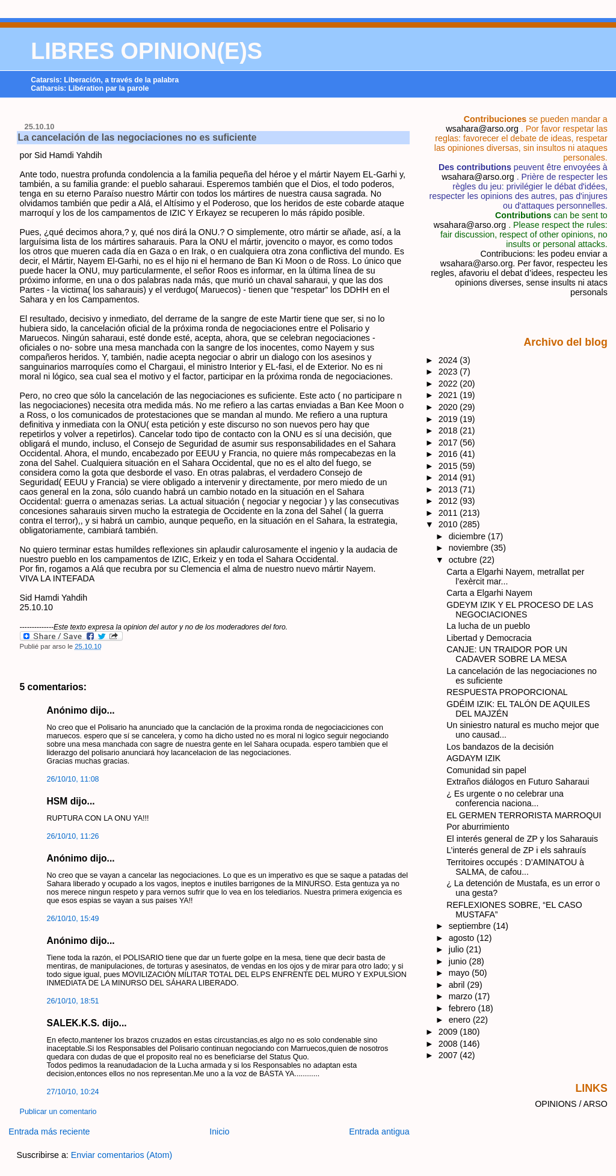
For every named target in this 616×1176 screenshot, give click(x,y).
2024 (449, 360)
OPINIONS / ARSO (571, 1104)
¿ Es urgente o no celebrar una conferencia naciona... (505, 798)
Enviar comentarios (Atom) (122, 1155)
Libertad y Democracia (488, 638)
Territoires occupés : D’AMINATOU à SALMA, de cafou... (515, 867)
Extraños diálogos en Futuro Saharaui (517, 781)
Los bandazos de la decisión (499, 747)
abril (458, 985)
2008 (449, 1044)
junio (459, 961)
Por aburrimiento (477, 826)
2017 (449, 442)
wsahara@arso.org (482, 128)
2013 (449, 489)
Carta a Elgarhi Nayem (489, 593)
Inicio (219, 1131)
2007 (449, 1055)
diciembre (468, 536)
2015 (449, 466)
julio (457, 949)
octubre (464, 560)
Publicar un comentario (58, 1111)
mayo (460, 973)
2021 (449, 395)
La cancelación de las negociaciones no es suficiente (137, 137)
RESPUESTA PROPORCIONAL (506, 692)
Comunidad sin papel (486, 770)
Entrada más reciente (49, 1131)
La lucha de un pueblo (488, 626)
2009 (449, 1032)
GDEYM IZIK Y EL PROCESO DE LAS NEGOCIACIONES (519, 609)
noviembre (470, 548)
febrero (463, 1008)
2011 (449, 513)
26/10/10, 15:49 (73, 918)
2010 (449, 524)
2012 (449, 501)
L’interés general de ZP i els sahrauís (516, 850)
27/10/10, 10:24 (73, 1092)
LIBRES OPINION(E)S (146, 51)
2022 (449, 383)
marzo (462, 996)
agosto (462, 938)
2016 (449, 454)
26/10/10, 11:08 (73, 779)
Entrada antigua (379, 1131)
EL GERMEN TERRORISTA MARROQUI (523, 815)
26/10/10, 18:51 (73, 1001)
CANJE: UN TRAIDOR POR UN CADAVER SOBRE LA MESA (506, 654)
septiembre (471, 926)
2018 (449, 430)
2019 (449, 419)
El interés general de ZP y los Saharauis (522, 839)
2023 (449, 371)
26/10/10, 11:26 (73, 836)
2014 (449, 477)
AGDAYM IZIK (473, 758)
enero (461, 1019)
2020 (449, 407)
